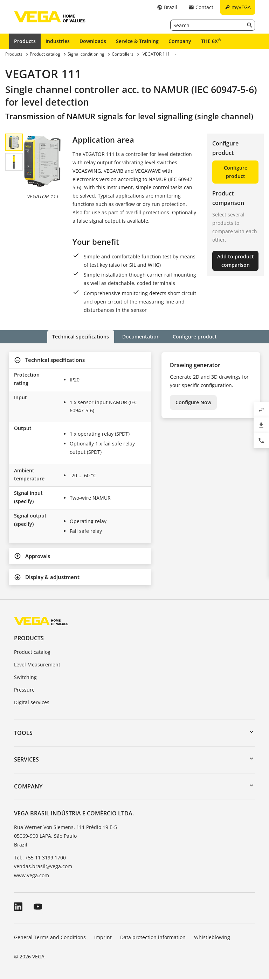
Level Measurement (37, 664)
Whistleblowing (212, 937)
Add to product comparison (235, 260)
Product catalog (32, 652)
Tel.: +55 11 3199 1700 (40, 857)
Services (26, 759)
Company (179, 41)
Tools (23, 733)
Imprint (103, 937)
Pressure (24, 689)
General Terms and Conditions (50, 937)
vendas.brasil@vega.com (43, 866)
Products (25, 41)
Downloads (93, 41)
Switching (25, 677)
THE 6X (211, 40)
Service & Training (137, 41)
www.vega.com (31, 875)
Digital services (31, 702)
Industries (58, 41)
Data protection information (153, 937)
